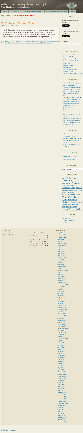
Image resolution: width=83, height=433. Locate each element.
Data (63, 190)
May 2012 (60, 345)
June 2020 (60, 249)
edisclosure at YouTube (69, 157)
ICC (78, 204)
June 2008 (60, 409)
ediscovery (76, 195)
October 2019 (61, 258)
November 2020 (62, 245)
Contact (65, 222)
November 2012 (62, 334)
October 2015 (61, 307)
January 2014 (61, 322)
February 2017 (62, 295)
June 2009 (60, 384)
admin (6, 41)
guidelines (75, 202)
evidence (66, 199)
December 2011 (62, 355)
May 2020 (60, 251)
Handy (63, 204)
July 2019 (60, 262)
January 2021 (61, 243)
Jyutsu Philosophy (68, 220)
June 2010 (60, 366)
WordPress (4, 430)
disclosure (64, 192)
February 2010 (62, 374)
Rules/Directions (41, 41)
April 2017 (60, 293)
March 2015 (61, 314)
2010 (67, 178)
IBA (72, 204)
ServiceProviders (54, 41)
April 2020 (60, 254)
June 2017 (60, 291)
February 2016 (62, 303)
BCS (78, 181)
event (71, 196)
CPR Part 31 (79, 188)
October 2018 (61, 268)
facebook (74, 200)
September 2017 (62, 285)
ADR (75, 178)
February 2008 (62, 417)
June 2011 (60, 359)
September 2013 (62, 328)
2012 (19, 41)
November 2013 (62, 326)
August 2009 (61, 380)
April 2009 (60, 388)
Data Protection (69, 190)
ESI (63, 197)
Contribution (15, 11)
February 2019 (62, 266)
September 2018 (62, 270)
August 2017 (61, 287)
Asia (75, 181)
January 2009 (61, 395)
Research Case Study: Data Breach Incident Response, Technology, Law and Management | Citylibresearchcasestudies (71, 106)
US (79, 209)
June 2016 (60, 299)
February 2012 (62, 351)
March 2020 (61, 256)
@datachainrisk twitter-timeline (56, 11)
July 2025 (60, 233)
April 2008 (60, 413)
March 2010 (61, 372)
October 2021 (61, 237)
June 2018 (60, 272)
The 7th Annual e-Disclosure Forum (18, 23)
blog (67, 183)
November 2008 (62, 399)
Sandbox (12, 430)
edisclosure (67, 194)
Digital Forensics (77, 190)
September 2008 (62, 403)
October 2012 (61, 336)
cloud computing (70, 185)
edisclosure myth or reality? (24, 4)
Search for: (65, 41)
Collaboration (66, 188)
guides (81, 202)
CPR (73, 188)
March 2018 (61, 278)
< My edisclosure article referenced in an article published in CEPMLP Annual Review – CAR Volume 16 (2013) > (72, 138)
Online (8, 233)
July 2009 (60, 382)
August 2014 (61, 318)
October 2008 (61, 401)
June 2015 (60, 312)
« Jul (33, 248)
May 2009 (60, 386)
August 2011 (61, 357)
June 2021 (60, 239)
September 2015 (62, 310)
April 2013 (60, 330)
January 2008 (61, 420)
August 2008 (61, 405)
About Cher (66, 218)
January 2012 (61, 353)
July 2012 (60, 341)
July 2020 (60, 247)
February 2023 (62, 235)
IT (71, 207)
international (66, 207)
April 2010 (60, 370)
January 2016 (61, 305)
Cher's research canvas (69, 159)
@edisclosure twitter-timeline (32, 11)
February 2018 (62, 280)
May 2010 (60, 368)
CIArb (63, 185)
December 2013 (62, 324)
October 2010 (61, 363)
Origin (73, 11)
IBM (75, 204)
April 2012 (60, 347)
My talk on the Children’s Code (72, 73)
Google (71, 202)
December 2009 (62, 376)
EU (66, 197)
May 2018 (60, 274)
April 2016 (60, 301)
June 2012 (60, 343)
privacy (65, 209)
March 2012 (61, 349)
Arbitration (67, 180)
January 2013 (61, 332)
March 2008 (61, 415)
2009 (63, 178)
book (69, 183)
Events (32, 41)
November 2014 (62, 316)
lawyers (74, 207)
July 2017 (60, 289)
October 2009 (61, 378)
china (79, 183)
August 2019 (61, 260)
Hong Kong (68, 204)
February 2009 (62, 392)
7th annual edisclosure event (16, 43)
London (27, 43)
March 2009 (61, 390)
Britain (25, 41)
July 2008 (60, 407)
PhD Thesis (66, 63)
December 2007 (62, 422)
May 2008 (60, 411)
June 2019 (60, 264)
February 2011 (62, 361)
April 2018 (60, 276)
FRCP (65, 201)
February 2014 (62, 320)
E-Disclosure (70, 192)
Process (73, 209)
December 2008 (62, 397)
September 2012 (62, 339)
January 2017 (61, 297)
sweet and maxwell (35, 43)
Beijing (63, 183)
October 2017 (61, 283)
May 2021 (60, 241)
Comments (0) (48, 43)
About (5, 11)
